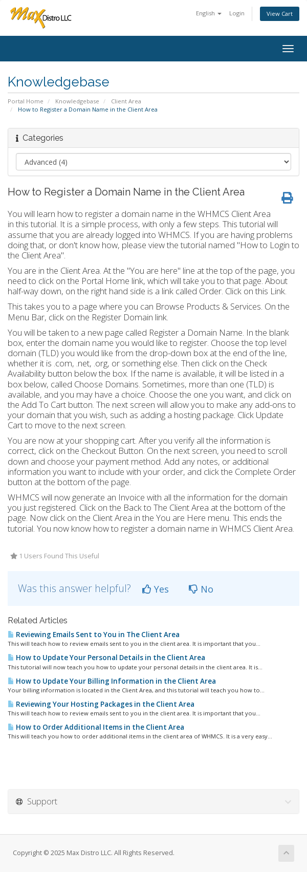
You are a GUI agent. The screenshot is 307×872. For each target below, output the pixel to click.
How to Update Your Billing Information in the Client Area (112, 681)
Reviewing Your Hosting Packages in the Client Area (101, 704)
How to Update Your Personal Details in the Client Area (106, 657)
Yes (155, 589)
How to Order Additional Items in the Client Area (96, 727)
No (201, 589)
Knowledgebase (77, 101)
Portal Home (25, 101)
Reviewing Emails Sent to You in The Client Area (94, 634)
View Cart (280, 13)
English (209, 13)
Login (237, 13)
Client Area (126, 101)
